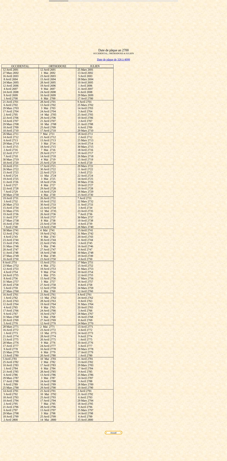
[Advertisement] (66, 25)
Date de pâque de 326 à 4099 (113, 59)
